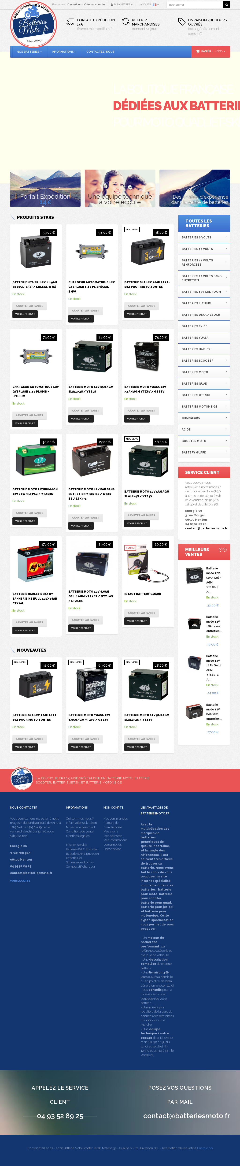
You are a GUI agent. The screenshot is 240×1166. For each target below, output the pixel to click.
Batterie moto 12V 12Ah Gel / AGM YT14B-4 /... (213, 667)
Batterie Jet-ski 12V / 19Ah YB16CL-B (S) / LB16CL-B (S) (34, 285)
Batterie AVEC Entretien (82, 849)
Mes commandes (115, 818)
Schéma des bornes (80, 862)
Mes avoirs (110, 831)
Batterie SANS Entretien (82, 853)
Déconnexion (112, 849)
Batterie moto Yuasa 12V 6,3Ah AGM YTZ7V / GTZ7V (89, 717)
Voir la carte (20, 880)
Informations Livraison (81, 822)
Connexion (73, 4)
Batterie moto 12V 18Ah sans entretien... (214, 624)
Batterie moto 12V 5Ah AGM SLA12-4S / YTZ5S (90, 389)
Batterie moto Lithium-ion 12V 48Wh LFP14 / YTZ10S (35, 492)
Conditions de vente (79, 831)
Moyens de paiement (80, 827)
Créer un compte (94, 4)
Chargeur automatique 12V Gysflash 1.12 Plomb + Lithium (35, 391)
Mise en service (76, 845)
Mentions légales (77, 836)
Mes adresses (112, 836)
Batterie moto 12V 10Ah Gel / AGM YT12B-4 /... (214, 580)
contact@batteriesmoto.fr (206, 528)
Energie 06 (205, 1148)
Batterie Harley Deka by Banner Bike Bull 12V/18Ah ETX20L (34, 598)
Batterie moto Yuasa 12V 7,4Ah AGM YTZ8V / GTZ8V (145, 389)
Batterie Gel (74, 858)
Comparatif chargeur (80, 866)
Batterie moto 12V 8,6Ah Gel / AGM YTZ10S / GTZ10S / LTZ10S (90, 596)
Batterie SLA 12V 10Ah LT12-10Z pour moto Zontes (147, 285)
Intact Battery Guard (142, 594)
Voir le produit (25, 314)
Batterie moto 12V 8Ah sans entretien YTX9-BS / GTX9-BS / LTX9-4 (91, 494)
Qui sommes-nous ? (80, 818)
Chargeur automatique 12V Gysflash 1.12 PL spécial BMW (91, 287)
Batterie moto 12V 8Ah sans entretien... (214, 711)
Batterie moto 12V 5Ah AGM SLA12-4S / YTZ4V (146, 494)
